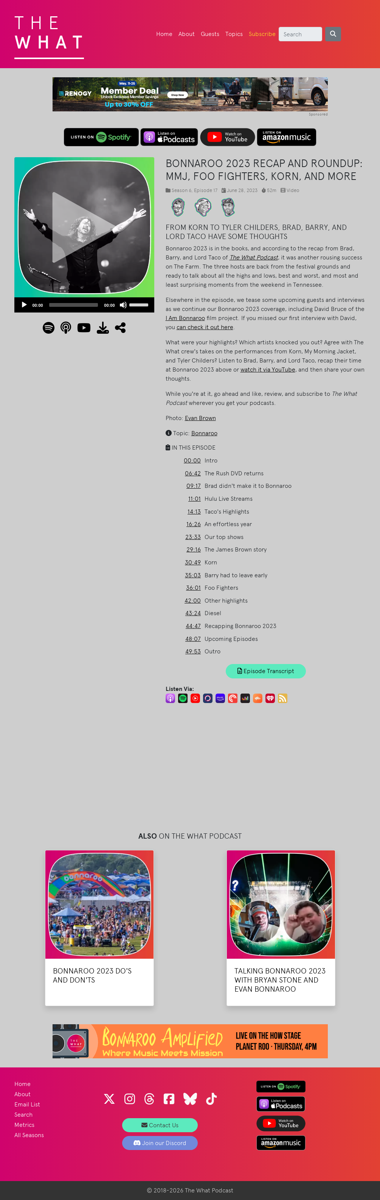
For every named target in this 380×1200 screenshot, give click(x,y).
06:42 (193, 473)
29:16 (193, 549)
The (51, 30)
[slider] (73, 305)
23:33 (193, 537)
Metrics (24, 1124)
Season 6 (181, 190)
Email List (27, 1104)
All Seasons (29, 1135)
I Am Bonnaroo (185, 318)
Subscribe (262, 34)
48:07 (193, 638)
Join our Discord (159, 1143)
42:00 (193, 600)
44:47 (193, 626)
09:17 (193, 485)
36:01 (193, 587)
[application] (84, 304)
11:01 (194, 498)
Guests (210, 34)
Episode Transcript (265, 671)
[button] (117, 330)
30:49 (193, 562)
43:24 (193, 613)
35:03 (193, 575)
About (186, 34)
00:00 (192, 460)
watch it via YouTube (267, 369)
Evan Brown (200, 418)
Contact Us (159, 1125)
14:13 (194, 511)
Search (23, 1114)
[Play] (24, 305)
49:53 (193, 651)
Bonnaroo (204, 433)
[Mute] (123, 305)
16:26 (193, 524)
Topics (234, 34)
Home (164, 34)
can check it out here (205, 327)
